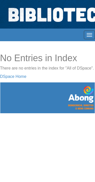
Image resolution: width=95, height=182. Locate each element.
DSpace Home (13, 76)
